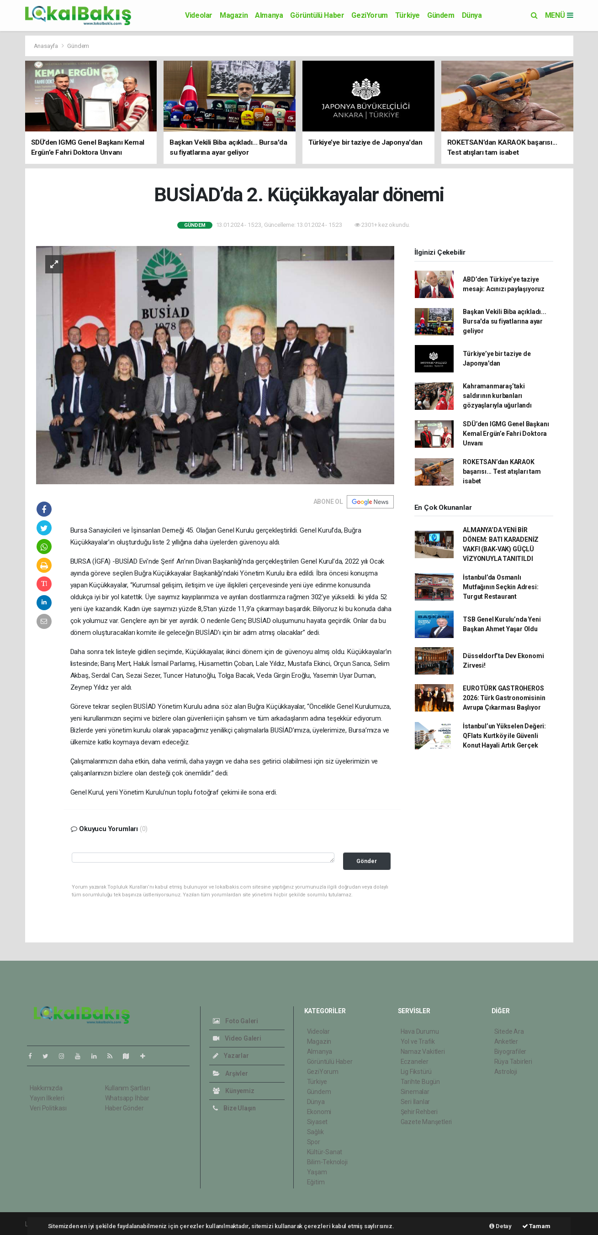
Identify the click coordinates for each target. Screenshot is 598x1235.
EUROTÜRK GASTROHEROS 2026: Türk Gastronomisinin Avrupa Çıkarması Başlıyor (504, 698)
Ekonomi (319, 1111)
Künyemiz (233, 1090)
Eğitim (316, 1182)
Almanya (269, 15)
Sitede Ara (509, 1031)
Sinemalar (415, 1091)
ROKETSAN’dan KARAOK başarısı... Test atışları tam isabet (501, 471)
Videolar (198, 15)
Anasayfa (46, 45)
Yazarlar (231, 1055)
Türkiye (407, 15)
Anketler (506, 1041)
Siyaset (317, 1121)
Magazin (234, 15)
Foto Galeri (236, 1021)
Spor (313, 1142)
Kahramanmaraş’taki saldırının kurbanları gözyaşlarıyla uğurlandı (497, 395)
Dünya (472, 15)
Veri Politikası (48, 1108)
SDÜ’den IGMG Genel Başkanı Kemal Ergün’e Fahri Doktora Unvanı (506, 433)
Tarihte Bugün (420, 1081)
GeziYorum (369, 15)
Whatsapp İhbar (127, 1098)
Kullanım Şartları (127, 1088)
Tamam (536, 1226)
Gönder (366, 861)
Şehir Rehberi (419, 1111)
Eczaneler (415, 1061)
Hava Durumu (420, 1031)
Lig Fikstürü (416, 1071)
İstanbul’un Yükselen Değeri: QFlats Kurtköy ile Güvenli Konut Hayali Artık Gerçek (504, 735)
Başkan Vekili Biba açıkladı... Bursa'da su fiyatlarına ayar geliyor (504, 321)
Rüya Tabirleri (513, 1061)
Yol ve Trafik (418, 1041)
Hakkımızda (46, 1088)
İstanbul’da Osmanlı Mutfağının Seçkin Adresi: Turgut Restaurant (500, 587)
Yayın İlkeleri (47, 1098)
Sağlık (315, 1132)
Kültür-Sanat (325, 1152)
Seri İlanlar (415, 1101)
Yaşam (317, 1172)
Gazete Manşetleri (426, 1121)
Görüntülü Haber (317, 15)
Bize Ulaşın (234, 1108)
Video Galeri (237, 1038)
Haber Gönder (124, 1108)
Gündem (441, 15)
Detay (500, 1226)
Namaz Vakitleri (423, 1051)
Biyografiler (510, 1051)
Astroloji (505, 1071)
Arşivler (230, 1073)
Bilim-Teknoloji (327, 1162)
